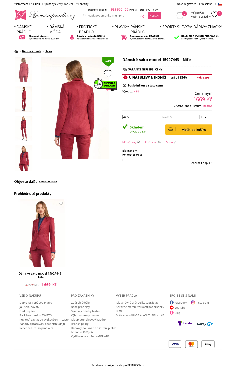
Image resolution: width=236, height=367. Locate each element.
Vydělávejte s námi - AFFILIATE (90, 336)
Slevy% (184, 26)
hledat (154, 15)
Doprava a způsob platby (36, 302)
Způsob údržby (81, 302)
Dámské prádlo (24, 29)
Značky (215, 26)
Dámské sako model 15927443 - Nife (40, 275)
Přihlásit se (205, 4)
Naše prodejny (80, 307)
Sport (168, 26)
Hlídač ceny (129, 142)
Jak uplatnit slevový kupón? (88, 319)
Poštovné (150, 142)
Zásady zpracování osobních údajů (42, 324)
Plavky (121, 26)
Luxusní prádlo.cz (44, 15)
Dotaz (169, 142)
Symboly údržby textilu (85, 311)
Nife (136, 91)
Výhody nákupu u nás (85, 315)
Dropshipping (79, 324)
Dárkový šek (27, 311)
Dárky (199, 26)
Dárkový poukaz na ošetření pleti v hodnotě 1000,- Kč (93, 330)
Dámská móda (56, 29)
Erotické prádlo (88, 29)
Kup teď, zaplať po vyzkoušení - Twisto (44, 319)
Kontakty (83, 4)
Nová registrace (186, 4)
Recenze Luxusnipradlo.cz (36, 328)
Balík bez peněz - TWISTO (36, 315)
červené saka (48, 181)
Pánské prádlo (137, 29)
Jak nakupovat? (29, 307)
